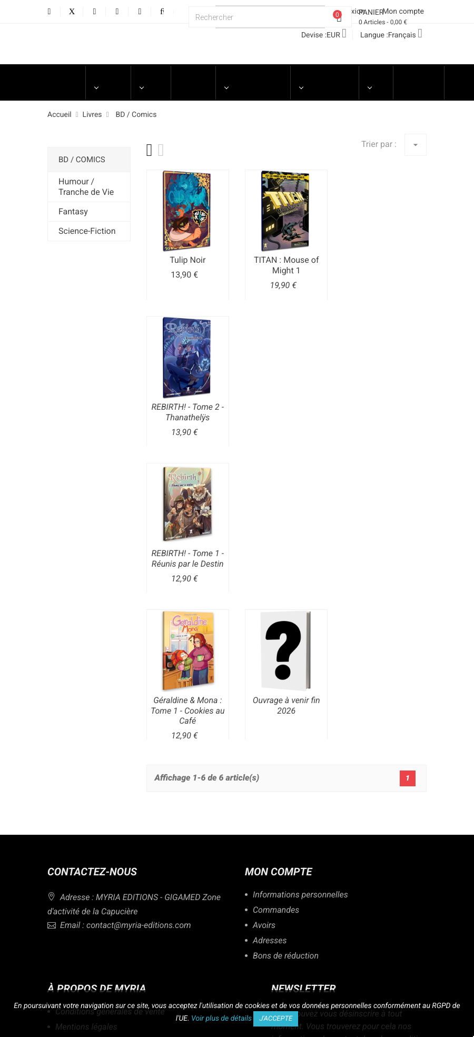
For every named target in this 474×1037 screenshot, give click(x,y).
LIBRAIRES (418, 77)
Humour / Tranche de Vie (86, 186)
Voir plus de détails (221, 1018)
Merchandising (252, 77)
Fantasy (73, 211)
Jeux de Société (193, 82)
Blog (376, 77)
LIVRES (150, 77)
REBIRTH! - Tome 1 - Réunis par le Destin (188, 558)
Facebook (49, 12)
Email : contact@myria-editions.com (119, 925)
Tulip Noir (187, 260)
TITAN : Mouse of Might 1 (286, 265)
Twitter (72, 12)
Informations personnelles (300, 895)
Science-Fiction (87, 231)
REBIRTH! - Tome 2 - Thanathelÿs (188, 412)
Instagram (117, 12)
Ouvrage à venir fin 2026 (286, 705)
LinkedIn (140, 12)
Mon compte (278, 871)
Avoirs (264, 925)
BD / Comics (81, 159)
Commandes (276, 910)
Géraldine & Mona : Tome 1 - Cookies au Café (188, 710)
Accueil (62, 77)
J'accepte (275, 1019)
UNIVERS (108, 77)
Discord (171, 12)
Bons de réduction (286, 956)
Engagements (324, 77)
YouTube (94, 12)
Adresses (270, 940)
